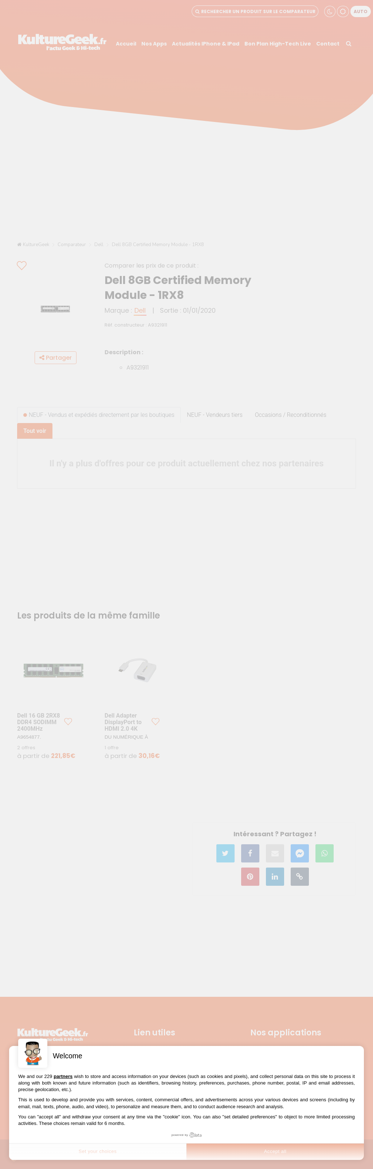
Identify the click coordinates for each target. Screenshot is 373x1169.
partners (63, 1076)
